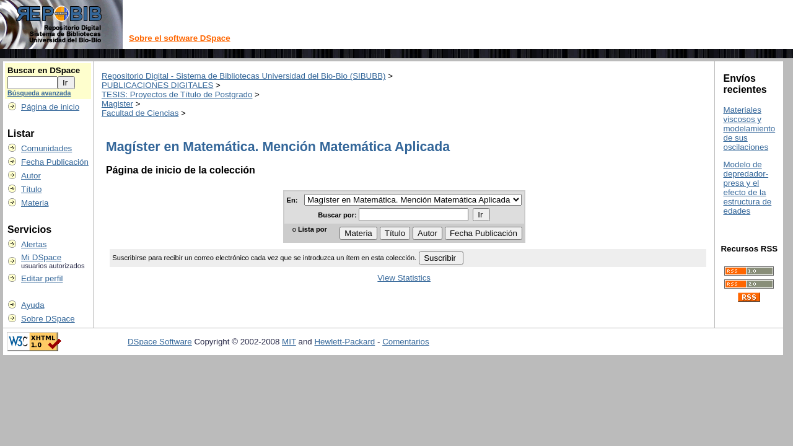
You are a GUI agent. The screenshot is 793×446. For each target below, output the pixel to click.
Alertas (33, 244)
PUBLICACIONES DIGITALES (157, 85)
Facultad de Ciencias (140, 113)
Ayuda (33, 305)
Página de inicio (50, 107)
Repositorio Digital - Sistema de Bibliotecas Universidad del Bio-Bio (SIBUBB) (244, 76)
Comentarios (405, 341)
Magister (117, 103)
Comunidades (46, 148)
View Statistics (404, 277)
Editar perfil (42, 278)
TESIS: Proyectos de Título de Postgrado (177, 94)
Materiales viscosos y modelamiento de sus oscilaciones (749, 128)
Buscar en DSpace (43, 70)
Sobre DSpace (48, 318)
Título (31, 189)
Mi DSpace (41, 257)
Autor (31, 175)
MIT (289, 341)
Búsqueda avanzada (39, 93)
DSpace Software (160, 341)
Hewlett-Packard (344, 341)
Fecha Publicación (55, 162)
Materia (34, 203)
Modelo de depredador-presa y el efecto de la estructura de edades (747, 188)
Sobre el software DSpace (179, 38)
